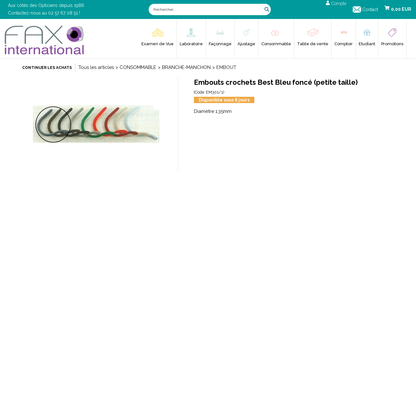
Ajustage (246, 43)
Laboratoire (191, 43)
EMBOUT (226, 67)
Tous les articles (96, 67)
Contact (370, 9)
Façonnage (220, 43)
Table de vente (312, 43)
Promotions (392, 43)
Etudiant (367, 43)
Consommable (276, 43)
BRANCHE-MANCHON (186, 67)
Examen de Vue (157, 43)
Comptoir (343, 43)
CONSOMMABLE (138, 67)
